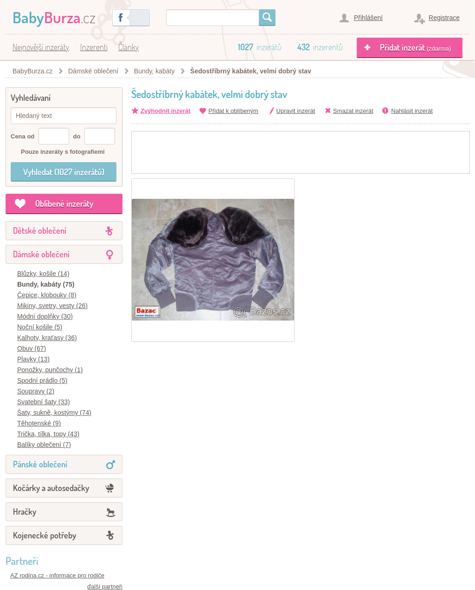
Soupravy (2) (35, 391)
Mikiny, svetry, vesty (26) (52, 305)
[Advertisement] (300, 152)
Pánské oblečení (40, 464)
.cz (54, 17)
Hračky (24, 511)
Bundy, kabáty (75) (45, 284)
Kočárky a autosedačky (51, 488)
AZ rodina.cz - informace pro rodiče (57, 575)
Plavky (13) (33, 359)
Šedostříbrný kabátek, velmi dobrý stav (250, 71)
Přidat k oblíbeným (233, 110)
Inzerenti (94, 47)
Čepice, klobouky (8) (47, 295)
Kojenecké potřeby (44, 535)
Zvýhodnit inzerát (166, 110)
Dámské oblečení (41, 254)
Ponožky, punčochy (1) (50, 370)
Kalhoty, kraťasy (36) (47, 337)
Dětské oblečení (39, 230)
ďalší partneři (104, 586)
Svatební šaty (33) (43, 402)
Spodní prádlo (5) (42, 380)
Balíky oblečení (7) (44, 444)
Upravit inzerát (295, 110)
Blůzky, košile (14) (43, 273)
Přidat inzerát (415, 47)
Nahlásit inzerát (412, 110)
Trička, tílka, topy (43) (48, 434)
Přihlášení (368, 17)
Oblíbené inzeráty (64, 203)
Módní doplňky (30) (45, 316)
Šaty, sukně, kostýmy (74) (54, 412)
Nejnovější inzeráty (41, 47)
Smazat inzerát (353, 110)
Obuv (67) (31, 348)
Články (128, 47)
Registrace (444, 17)
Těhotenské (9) (39, 423)
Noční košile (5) (39, 327)
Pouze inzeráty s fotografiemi (63, 151)
